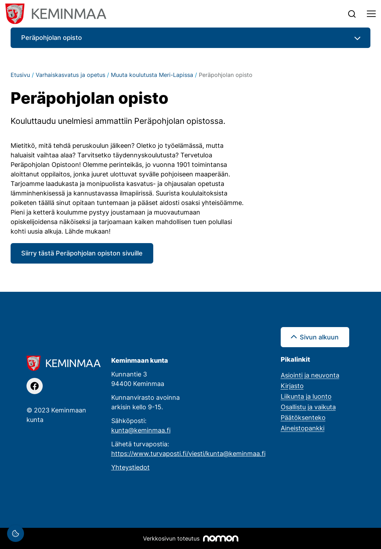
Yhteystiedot (130, 467)
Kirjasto (292, 385)
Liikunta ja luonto (306, 396)
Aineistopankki (303, 428)
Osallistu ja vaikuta (308, 407)
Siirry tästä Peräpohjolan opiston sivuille (82, 253)
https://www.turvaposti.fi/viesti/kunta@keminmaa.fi (188, 453)
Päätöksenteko (303, 417)
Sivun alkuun (319, 337)
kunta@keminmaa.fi (141, 430)
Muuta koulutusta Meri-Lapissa (152, 75)
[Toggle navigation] (371, 13)
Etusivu (20, 75)
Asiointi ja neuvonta (310, 375)
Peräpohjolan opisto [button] (51, 37)
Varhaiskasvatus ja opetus (70, 75)
